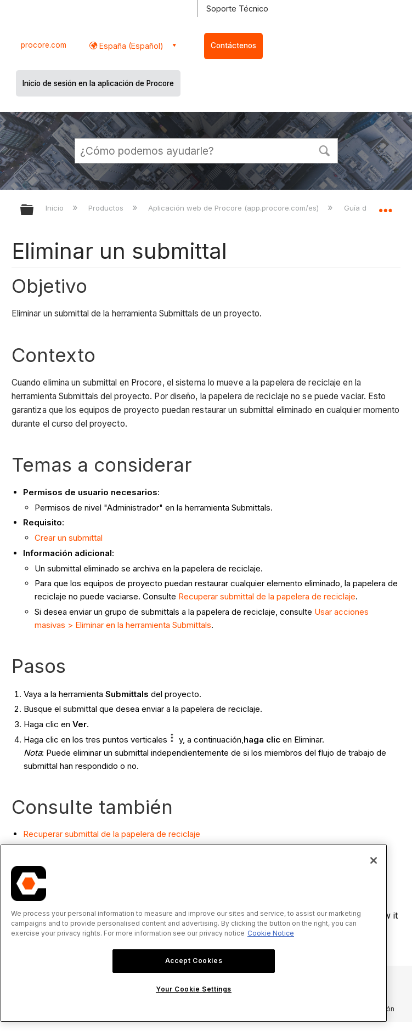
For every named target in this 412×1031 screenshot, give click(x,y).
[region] (193, 933)
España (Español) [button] (130, 45)
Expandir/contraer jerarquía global (34, 210)
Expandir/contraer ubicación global (385, 206)
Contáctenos (233, 45)
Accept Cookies (193, 960)
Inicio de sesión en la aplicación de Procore (98, 83)
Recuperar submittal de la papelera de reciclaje (266, 596)
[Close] (374, 860)
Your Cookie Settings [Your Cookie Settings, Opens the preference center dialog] (194, 989)
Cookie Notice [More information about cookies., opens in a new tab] (270, 933)
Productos (107, 207)
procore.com (43, 45)
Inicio (56, 207)
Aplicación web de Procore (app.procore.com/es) (234, 207)
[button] (325, 150)
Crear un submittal (69, 538)
